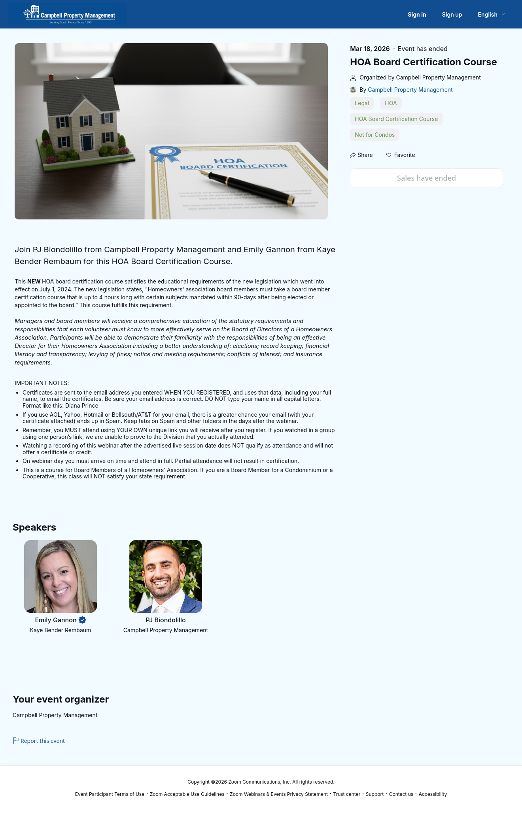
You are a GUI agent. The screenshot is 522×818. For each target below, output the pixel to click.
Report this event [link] (39, 740)
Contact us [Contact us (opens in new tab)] (401, 794)
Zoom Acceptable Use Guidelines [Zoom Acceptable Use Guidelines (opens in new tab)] (187, 794)
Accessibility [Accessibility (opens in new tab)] (433, 794)
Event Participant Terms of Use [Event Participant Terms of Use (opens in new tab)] (109, 794)
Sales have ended (426, 178)
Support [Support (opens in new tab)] (375, 794)
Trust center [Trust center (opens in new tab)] (347, 794)
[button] (400, 155)
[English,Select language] (492, 14)
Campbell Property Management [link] (410, 89)
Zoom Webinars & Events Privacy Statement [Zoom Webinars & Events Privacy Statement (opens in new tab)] (279, 794)
